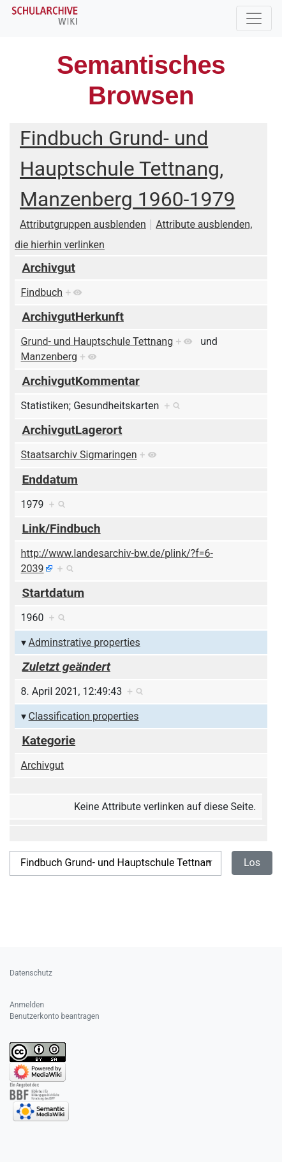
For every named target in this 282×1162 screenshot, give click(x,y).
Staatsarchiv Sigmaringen (79, 455)
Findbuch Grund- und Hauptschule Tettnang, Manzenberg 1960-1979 (127, 168)
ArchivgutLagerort (72, 430)
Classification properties (84, 716)
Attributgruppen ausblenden (83, 224)
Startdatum (53, 592)
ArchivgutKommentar (81, 381)
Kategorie (49, 740)
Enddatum (50, 479)
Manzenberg (49, 357)
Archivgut (48, 267)
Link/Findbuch (61, 528)
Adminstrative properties (84, 642)
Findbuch (42, 292)
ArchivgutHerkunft (73, 316)
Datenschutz (31, 973)
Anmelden (27, 1004)
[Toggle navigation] (254, 18)
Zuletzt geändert (66, 666)
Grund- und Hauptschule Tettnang (97, 341)
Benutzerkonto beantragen (55, 1016)
